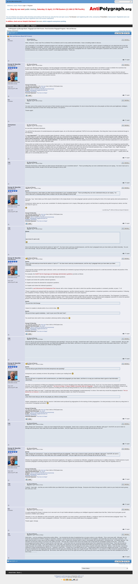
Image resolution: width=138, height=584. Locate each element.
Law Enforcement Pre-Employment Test (44, 288)
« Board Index (12, 572)
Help (17, 26)
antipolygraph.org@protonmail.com (38, 90)
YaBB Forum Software (61, 577)
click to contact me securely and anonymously (42, 89)
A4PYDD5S (34, 91)
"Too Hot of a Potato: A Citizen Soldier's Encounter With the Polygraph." (73, 386)
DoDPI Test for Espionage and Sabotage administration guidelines (54, 274)
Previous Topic (122, 30)
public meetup (30, 9)
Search (22, 26)
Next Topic (128, 30)
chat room (39, 21)
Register (30, 5)
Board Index (10, 26)
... (15, 33)
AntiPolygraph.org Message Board (17, 28)
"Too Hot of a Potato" (42, 93)
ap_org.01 (42, 87)
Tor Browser (72, 17)
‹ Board (18, 572)
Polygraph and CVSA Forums (36, 28)
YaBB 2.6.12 (80, 576)
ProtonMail (103, 17)
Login (24, 5)
